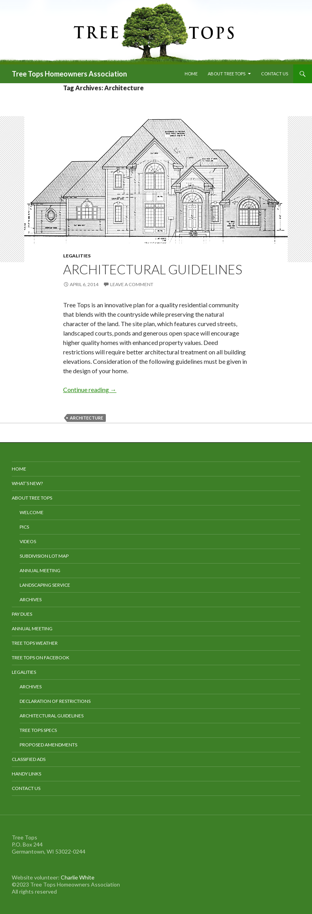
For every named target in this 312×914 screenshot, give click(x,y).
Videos (28, 541)
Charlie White (77, 877)
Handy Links (26, 774)
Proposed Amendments (48, 745)
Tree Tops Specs (38, 730)
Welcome (32, 512)
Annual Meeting (40, 570)
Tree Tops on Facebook (40, 657)
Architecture (86, 417)
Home (191, 73)
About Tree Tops (226, 73)
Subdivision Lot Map (44, 556)
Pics (24, 527)
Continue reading (89, 389)
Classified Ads (28, 759)
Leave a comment (131, 284)
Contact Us (274, 73)
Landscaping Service (45, 585)
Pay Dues (22, 614)
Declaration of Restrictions (55, 701)
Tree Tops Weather (35, 643)
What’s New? (27, 483)
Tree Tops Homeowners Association (69, 73)
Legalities (77, 256)
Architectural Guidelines (152, 269)
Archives (31, 599)
